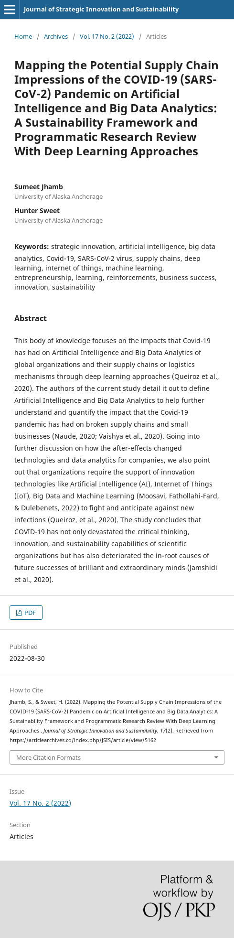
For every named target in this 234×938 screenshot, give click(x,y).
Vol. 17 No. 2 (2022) (107, 36)
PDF (29, 612)
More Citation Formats (48, 757)
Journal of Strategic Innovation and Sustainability (101, 9)
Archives (56, 36)
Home (23, 36)
